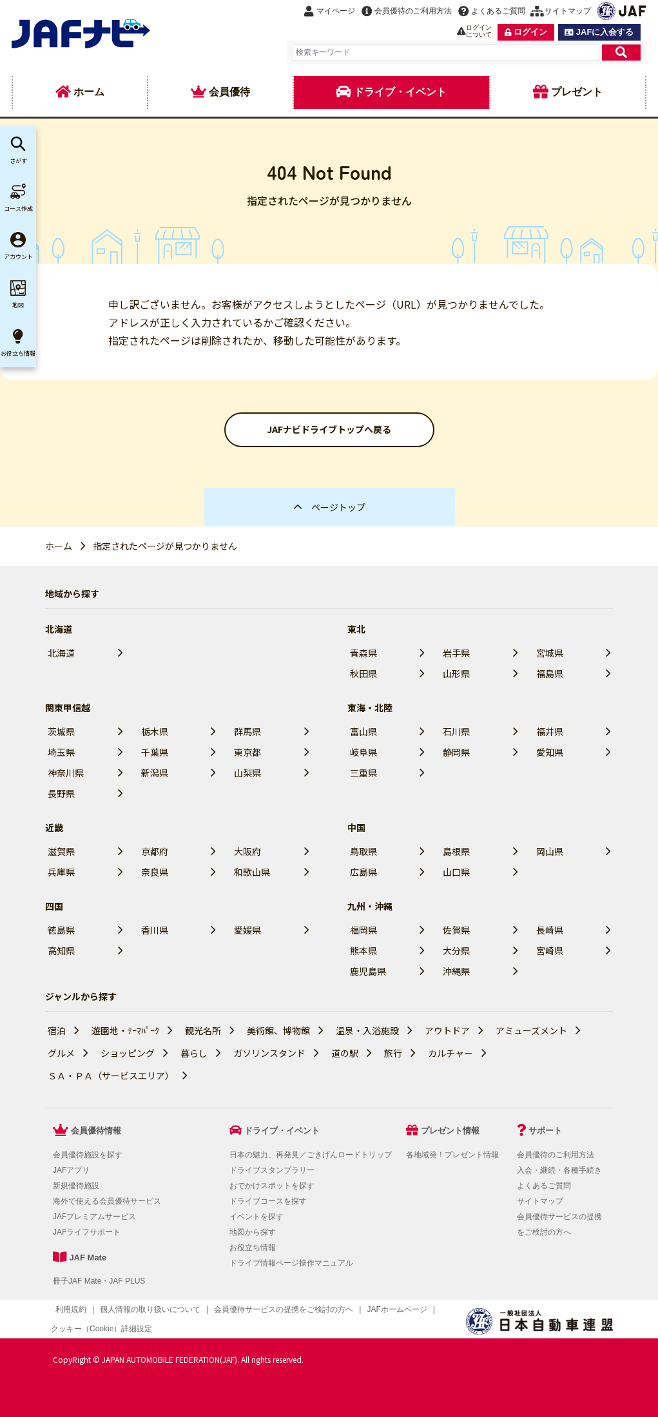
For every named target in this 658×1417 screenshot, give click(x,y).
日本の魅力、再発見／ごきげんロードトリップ (310, 1154)
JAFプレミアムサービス (94, 1216)
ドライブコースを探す (268, 1201)
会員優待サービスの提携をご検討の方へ (283, 1309)
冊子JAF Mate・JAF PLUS (99, 1281)
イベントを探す (256, 1216)
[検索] (621, 52)
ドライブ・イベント (282, 1130)
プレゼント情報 (450, 1130)
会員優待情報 (96, 1130)
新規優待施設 (76, 1185)
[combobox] (446, 52)
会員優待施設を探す (87, 1154)
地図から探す (252, 1232)
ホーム (58, 545)
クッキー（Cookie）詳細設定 (101, 1328)
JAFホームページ (397, 1309)
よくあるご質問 (544, 1185)
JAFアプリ (71, 1170)
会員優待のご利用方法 (555, 1154)
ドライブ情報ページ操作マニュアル (291, 1263)
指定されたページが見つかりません (165, 545)
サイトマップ (540, 1201)
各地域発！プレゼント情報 (452, 1154)
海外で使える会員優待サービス (107, 1201)
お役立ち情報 (252, 1247)
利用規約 (70, 1309)
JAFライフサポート (87, 1232)
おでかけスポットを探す (271, 1185)
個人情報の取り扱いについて (150, 1309)
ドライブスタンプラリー (271, 1170)
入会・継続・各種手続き (559, 1170)
